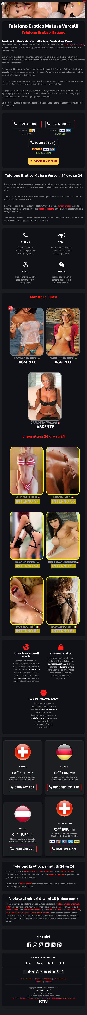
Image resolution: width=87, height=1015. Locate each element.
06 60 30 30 (58, 124)
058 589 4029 (64, 849)
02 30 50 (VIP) (43, 143)
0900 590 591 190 (63, 788)
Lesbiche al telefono (41, 912)
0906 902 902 (22, 788)
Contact (48, 982)
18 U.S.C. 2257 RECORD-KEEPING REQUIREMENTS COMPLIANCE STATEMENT (43, 998)
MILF (74, 44)
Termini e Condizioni (43, 979)
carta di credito (54, 910)
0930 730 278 (22, 849)
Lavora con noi (60, 979)
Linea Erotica (12, 910)
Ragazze (67, 44)
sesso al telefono (46, 209)
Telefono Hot (25, 884)
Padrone (10, 912)
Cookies (39, 982)
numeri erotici (64, 206)
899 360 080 (25, 124)
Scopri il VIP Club (43, 162)
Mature (81, 44)
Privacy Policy (27, 979)
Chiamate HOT (44, 871)
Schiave (26, 912)
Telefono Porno (30, 871)
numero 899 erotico (32, 910)
